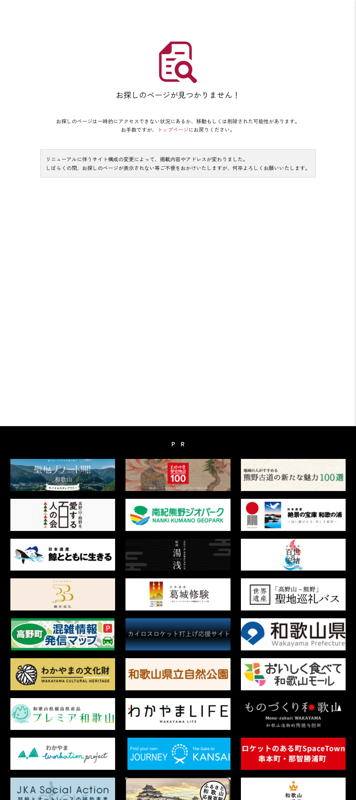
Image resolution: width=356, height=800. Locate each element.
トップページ (172, 129)
